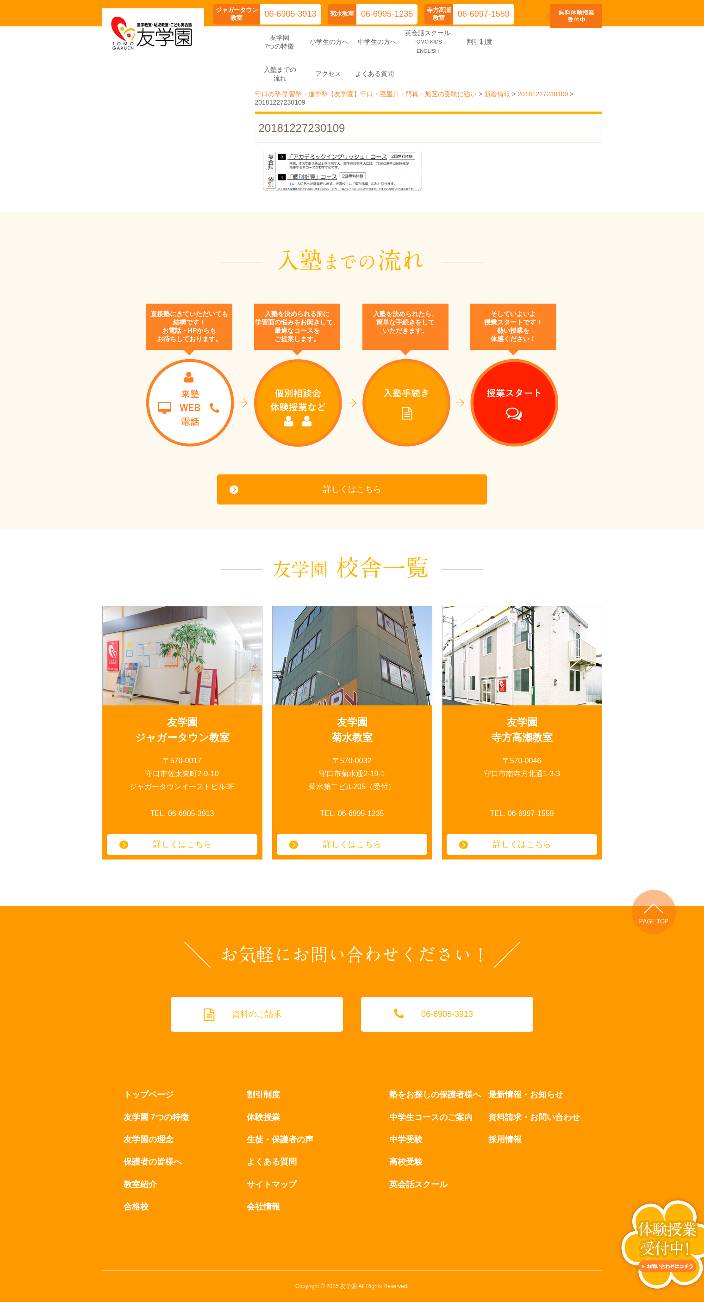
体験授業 (263, 1117)
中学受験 (406, 1139)
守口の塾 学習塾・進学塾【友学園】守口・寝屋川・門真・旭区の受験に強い (366, 94)
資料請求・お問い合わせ (534, 1117)
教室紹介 (140, 1184)
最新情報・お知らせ (525, 1094)
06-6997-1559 (484, 14)
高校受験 (406, 1161)
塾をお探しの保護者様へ (435, 1094)
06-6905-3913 (291, 14)
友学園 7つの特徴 (156, 1117)
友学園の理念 (149, 1139)
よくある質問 (272, 1161)
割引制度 (263, 1094)
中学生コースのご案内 (431, 1117)
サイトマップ (272, 1184)
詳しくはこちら (352, 489)
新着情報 (497, 94)
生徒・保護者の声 (280, 1139)
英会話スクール (418, 1184)
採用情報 (505, 1139)
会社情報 (263, 1206)
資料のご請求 (257, 1014)
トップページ (149, 1094)
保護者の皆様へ (153, 1161)
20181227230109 (542, 94)
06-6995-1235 (387, 14)
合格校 (136, 1206)
